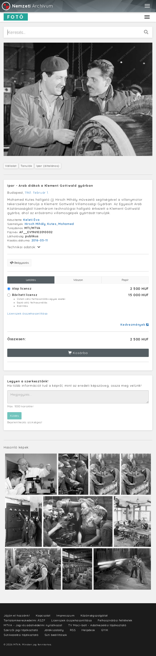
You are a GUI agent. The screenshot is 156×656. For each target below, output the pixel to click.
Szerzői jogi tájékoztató (21, 630)
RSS (73, 630)
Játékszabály (54, 630)
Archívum (27, 5)
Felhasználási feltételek (115, 620)
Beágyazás (19, 262)
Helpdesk (88, 630)
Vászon (78, 280)
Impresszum (65, 615)
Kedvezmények (134, 324)
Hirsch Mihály (35, 224)
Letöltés (31, 280)
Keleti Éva (31, 220)
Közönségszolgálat (94, 615)
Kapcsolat (43, 615)
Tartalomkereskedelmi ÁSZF (24, 620)
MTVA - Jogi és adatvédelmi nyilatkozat (33, 625)
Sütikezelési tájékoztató (21, 635)
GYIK (104, 630)
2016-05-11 (39, 240)
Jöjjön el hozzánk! (17, 615)
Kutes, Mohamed (60, 224)
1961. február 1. (37, 192)
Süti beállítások (56, 635)
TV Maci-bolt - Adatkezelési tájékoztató (97, 625)
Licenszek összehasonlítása (27, 313)
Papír (125, 280)
